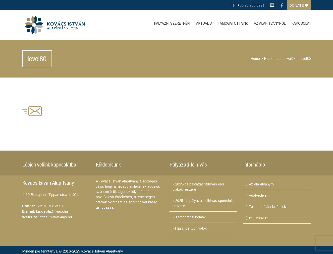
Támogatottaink (233, 23)
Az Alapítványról (270, 23)
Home (255, 59)
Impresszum (259, 218)
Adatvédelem (259, 195)
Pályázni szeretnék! (172, 23)
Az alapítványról (262, 184)
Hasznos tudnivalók (279, 59)
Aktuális (204, 23)
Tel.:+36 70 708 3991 (248, 5)
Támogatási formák (190, 217)
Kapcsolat (301, 23)
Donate (298, 5)
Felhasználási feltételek (267, 207)
